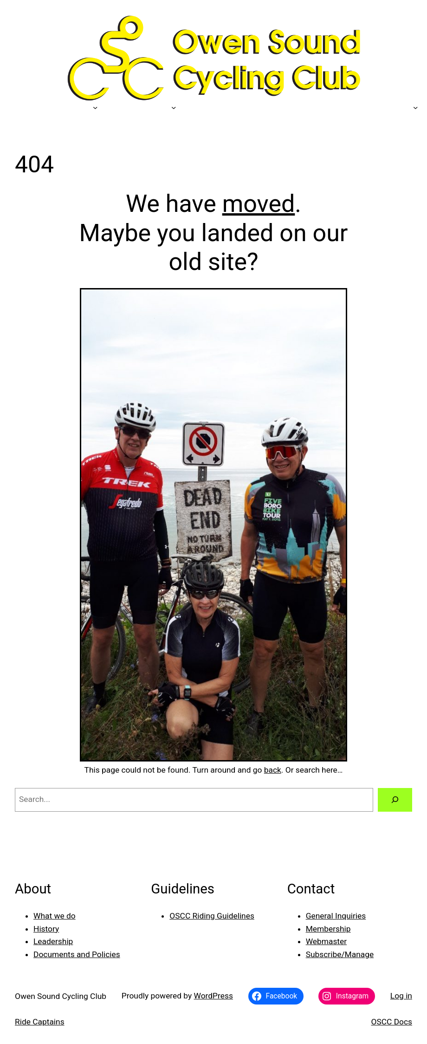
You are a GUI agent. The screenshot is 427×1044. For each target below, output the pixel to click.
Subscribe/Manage (340, 954)
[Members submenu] (173, 107)
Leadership (53, 941)
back (272, 770)
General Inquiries (336, 915)
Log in (401, 995)
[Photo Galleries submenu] (415, 107)
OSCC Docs (392, 1021)
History (46, 928)
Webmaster (326, 941)
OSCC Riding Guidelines (211, 915)
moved (258, 204)
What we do (54, 915)
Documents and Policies (76, 954)
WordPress (213, 995)
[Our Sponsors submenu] (95, 107)
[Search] (395, 800)
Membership (328, 928)
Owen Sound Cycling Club (60, 996)
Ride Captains (40, 1021)
